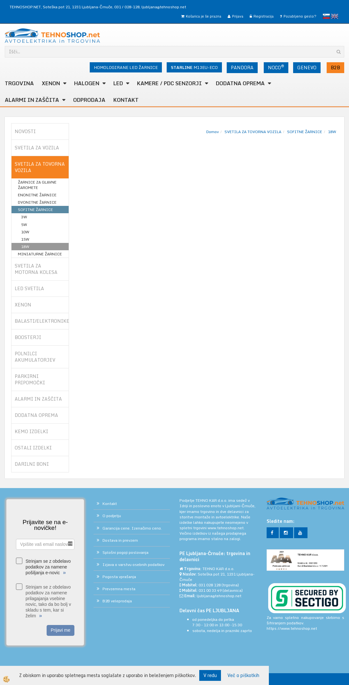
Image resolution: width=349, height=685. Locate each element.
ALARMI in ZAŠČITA (32, 100)
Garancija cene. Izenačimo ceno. (132, 528)
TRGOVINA (19, 83)
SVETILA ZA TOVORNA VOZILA (252, 132)
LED (118, 83)
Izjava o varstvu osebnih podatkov (133, 564)
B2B (335, 67)
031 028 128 (210, 585)
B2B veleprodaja (117, 601)
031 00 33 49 (210, 590)
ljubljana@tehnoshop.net (163, 7)
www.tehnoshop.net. (226, 528)
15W (25, 239)
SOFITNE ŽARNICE (35, 210)
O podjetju (111, 516)
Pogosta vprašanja (119, 577)
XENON (51, 83)
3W (24, 217)
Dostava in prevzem (120, 540)
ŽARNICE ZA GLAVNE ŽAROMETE (37, 185)
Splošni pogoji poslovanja (125, 552)
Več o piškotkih (243, 675)
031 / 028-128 (127, 7)
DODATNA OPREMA (240, 83)
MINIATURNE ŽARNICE (40, 254)
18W (25, 247)
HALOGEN (86, 83)
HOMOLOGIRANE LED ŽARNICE (126, 67)
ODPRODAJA (89, 100)
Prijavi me (60, 630)
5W (24, 225)
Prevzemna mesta (118, 589)
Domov (212, 132)
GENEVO (306, 67)
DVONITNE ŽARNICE (37, 202)
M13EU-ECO (194, 67)
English (334, 16)
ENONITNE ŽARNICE (37, 195)
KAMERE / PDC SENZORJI (169, 83)
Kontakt (126, 100)
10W (25, 232)
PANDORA (242, 67)
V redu (210, 675)
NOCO (276, 67)
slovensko (326, 16)
